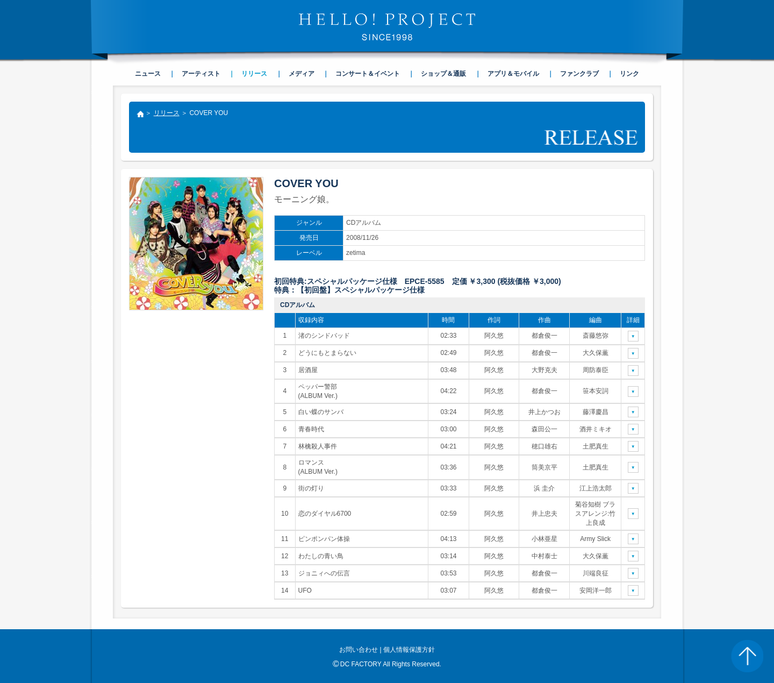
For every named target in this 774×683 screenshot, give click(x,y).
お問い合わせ (358, 649)
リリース (167, 113)
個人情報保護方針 (409, 649)
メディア (301, 73)
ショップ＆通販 (443, 73)
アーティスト (201, 73)
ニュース (148, 73)
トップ (140, 115)
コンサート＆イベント (367, 73)
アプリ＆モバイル (513, 73)
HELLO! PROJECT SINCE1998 (387, 27)
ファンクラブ (579, 73)
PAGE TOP (747, 656)
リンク (629, 73)
